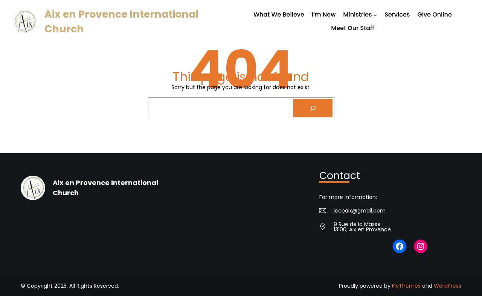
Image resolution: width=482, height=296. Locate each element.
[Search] (313, 108)
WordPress (447, 286)
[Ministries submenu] (375, 15)
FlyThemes (406, 286)
